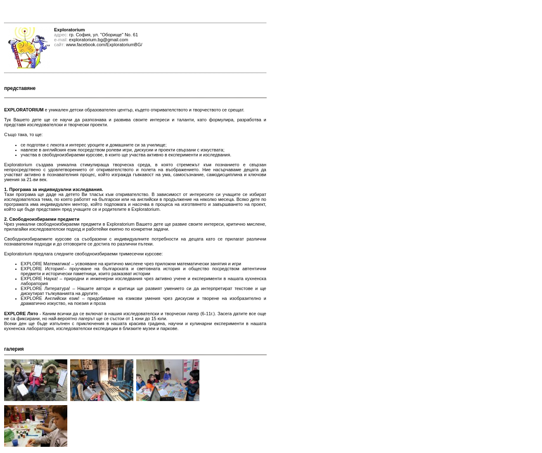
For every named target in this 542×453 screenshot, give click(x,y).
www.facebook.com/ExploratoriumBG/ (104, 44)
